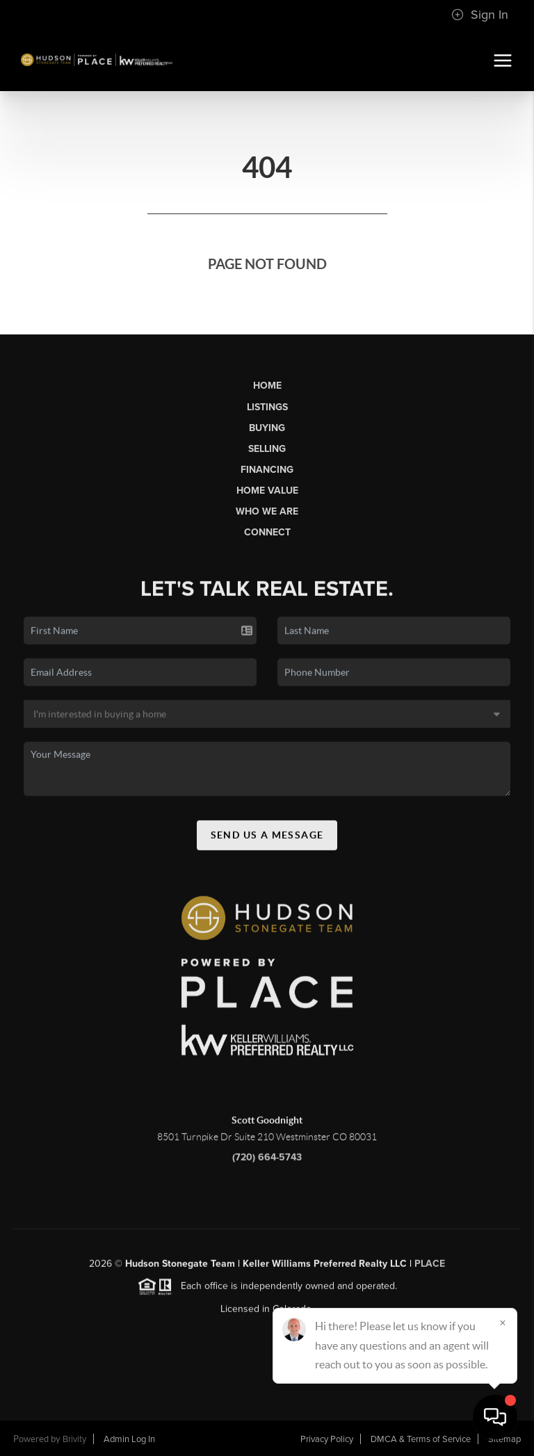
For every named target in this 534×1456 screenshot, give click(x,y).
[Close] (502, 1322)
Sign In (479, 15)
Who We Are (267, 511)
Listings (267, 407)
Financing (267, 470)
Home (267, 385)
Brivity (74, 1439)
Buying (267, 428)
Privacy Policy (326, 1439)
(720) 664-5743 (267, 1161)
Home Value (267, 490)
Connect (267, 532)
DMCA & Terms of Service (421, 1439)
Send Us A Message (267, 839)
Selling (267, 449)
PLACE (429, 1269)
